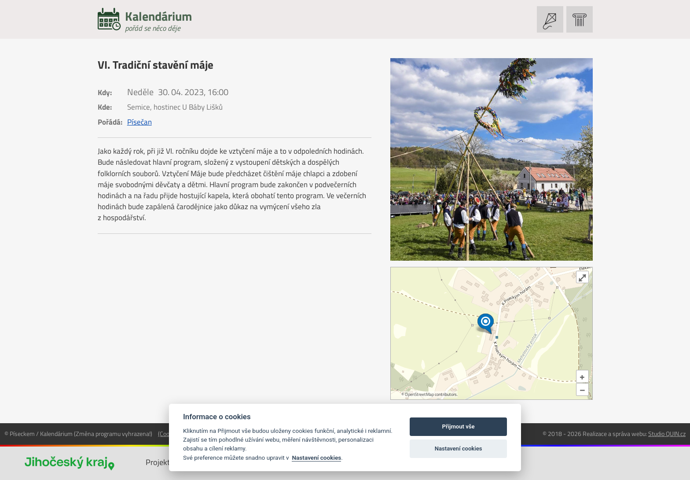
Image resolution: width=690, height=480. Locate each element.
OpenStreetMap (419, 394)
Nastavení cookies (316, 457)
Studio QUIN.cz (667, 433)
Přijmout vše (458, 426)
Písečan (139, 122)
